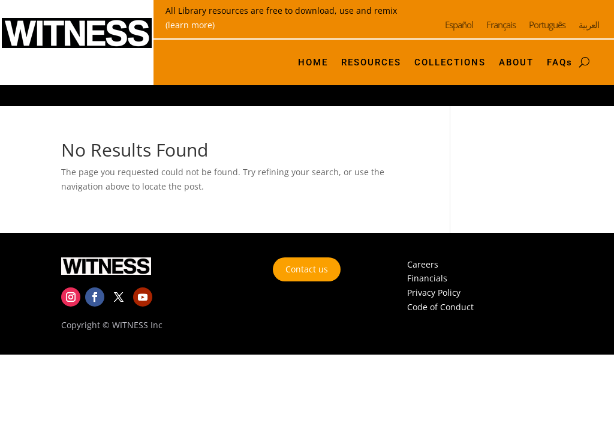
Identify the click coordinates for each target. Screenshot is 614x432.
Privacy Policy (433, 292)
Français (501, 25)
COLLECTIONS (450, 62)
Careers (422, 264)
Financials (427, 278)
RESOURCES (371, 62)
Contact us (306, 269)
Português (547, 25)
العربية (589, 25)
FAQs (560, 62)
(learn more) (190, 25)
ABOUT (516, 62)
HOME (313, 62)
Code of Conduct (440, 307)
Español (459, 25)
